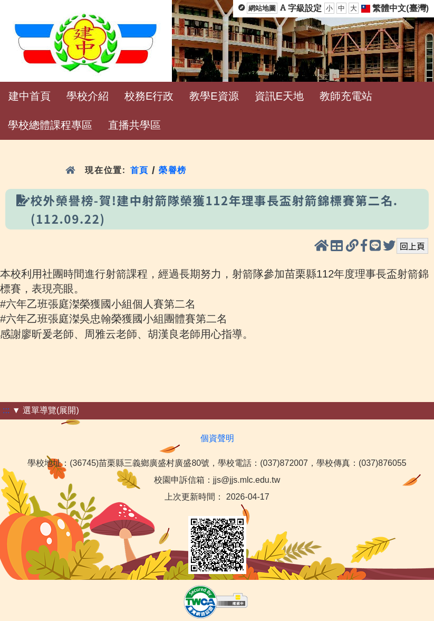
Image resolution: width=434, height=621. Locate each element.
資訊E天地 (279, 96)
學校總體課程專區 (50, 125)
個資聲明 (217, 438)
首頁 (139, 170)
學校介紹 (87, 96)
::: (6, 410)
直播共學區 (134, 125)
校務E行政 (148, 96)
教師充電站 (346, 96)
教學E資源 (213, 96)
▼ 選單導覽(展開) (45, 410)
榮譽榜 (173, 170)
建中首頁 (29, 96)
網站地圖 (262, 8)
